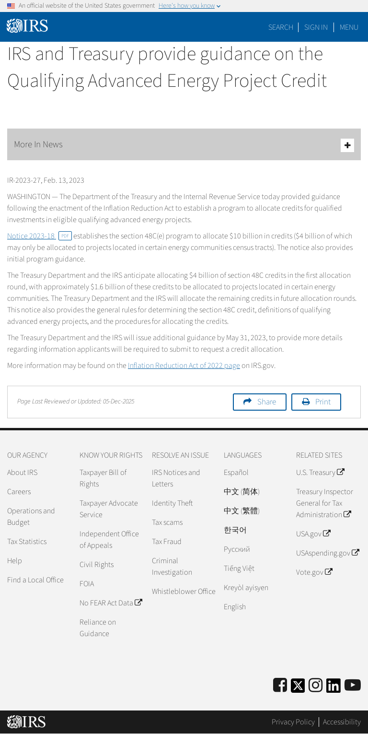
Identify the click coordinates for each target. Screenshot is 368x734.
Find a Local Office (35, 580)
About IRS (22, 472)
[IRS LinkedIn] (333, 688)
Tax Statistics (26, 541)
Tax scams (167, 522)
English (235, 607)
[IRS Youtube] (353, 686)
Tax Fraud (167, 541)
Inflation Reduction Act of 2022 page (184, 365)
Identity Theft (172, 503)
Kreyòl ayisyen (246, 587)
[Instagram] (315, 686)
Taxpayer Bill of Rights (103, 478)
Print (323, 402)
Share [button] (266, 402)
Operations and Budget (31, 517)
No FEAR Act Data (111, 603)
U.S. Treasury (320, 472)
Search (280, 27)
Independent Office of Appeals (109, 540)
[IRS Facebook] (280, 686)
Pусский (237, 549)
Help (14, 561)
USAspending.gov (327, 553)
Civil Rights (97, 564)
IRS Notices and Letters (176, 478)
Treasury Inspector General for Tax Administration (324, 503)
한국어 (235, 530)
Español (236, 472)
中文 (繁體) (242, 511)
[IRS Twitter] (298, 688)
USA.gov (313, 534)
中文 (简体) (242, 491)
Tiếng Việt (239, 568)
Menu (349, 27)
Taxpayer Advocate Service (109, 509)
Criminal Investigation (172, 567)
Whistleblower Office (184, 591)
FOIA (87, 584)
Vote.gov (314, 572)
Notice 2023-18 (39, 236)
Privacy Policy (293, 722)
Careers (19, 491)
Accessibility (342, 722)
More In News (184, 145)
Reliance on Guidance (98, 628)
